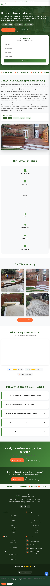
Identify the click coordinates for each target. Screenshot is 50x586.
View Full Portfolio (25, 320)
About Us (37, 515)
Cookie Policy (13, 559)
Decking (13, 525)
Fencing (13, 523)
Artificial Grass (13, 528)
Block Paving (13, 518)
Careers (37, 528)
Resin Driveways (13, 515)
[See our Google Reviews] (46, 573)
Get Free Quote (8, 30)
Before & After (13, 547)
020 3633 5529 (18, 1)
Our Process (37, 520)
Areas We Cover (36, 525)
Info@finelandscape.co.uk (29, 1)
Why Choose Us (36, 518)
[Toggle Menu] (47, 4)
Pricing (36, 532)
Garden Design (13, 530)
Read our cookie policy (19, 580)
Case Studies (13, 543)
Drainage (13, 532)
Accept (3, 583)
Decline (9, 583)
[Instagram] (25, 507)
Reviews (13, 545)
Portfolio (13, 540)
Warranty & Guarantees (36, 523)
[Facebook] (21, 507)
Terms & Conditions (13, 554)
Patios (13, 520)
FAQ (37, 530)
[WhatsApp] (28, 507)
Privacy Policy (13, 557)
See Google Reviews (25, 572)
